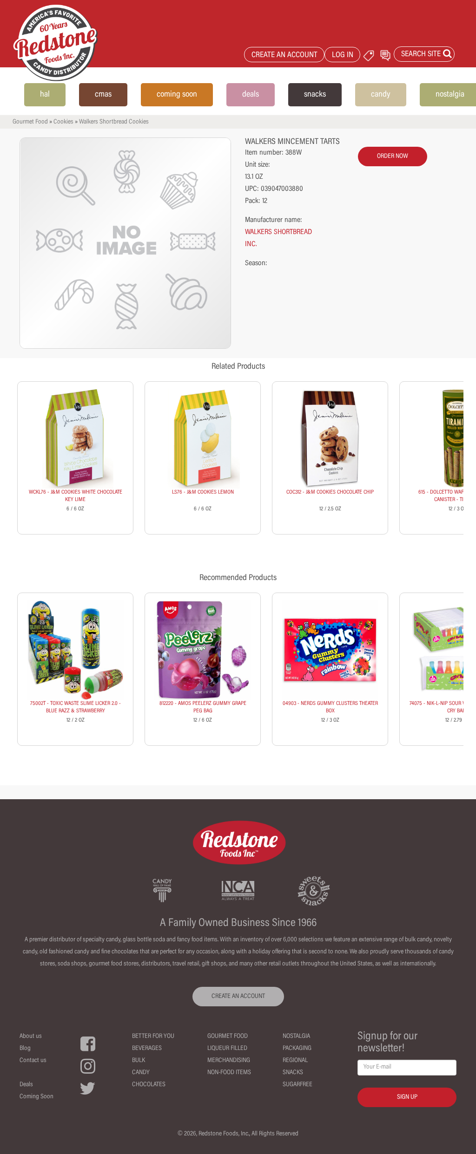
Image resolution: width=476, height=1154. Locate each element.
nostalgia (450, 95)
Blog (25, 1048)
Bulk (138, 1060)
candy (380, 95)
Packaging (297, 1048)
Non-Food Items (229, 1072)
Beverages (147, 1048)
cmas (103, 95)
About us (31, 1036)
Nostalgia (296, 1036)
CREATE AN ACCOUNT (284, 55)
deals (250, 95)
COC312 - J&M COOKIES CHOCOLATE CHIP (330, 492)
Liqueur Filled (227, 1048)
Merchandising (228, 1060)
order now (392, 156)
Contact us (33, 1060)
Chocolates (148, 1085)
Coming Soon (36, 1097)
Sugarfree (297, 1085)
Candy (141, 1072)
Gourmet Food (30, 122)
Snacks (293, 1072)
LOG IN (342, 55)
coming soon (177, 95)
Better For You (153, 1036)
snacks (315, 95)
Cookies (63, 122)
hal (45, 95)
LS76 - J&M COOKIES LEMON (203, 492)
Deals (26, 1085)
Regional (295, 1060)
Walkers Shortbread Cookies (114, 122)
